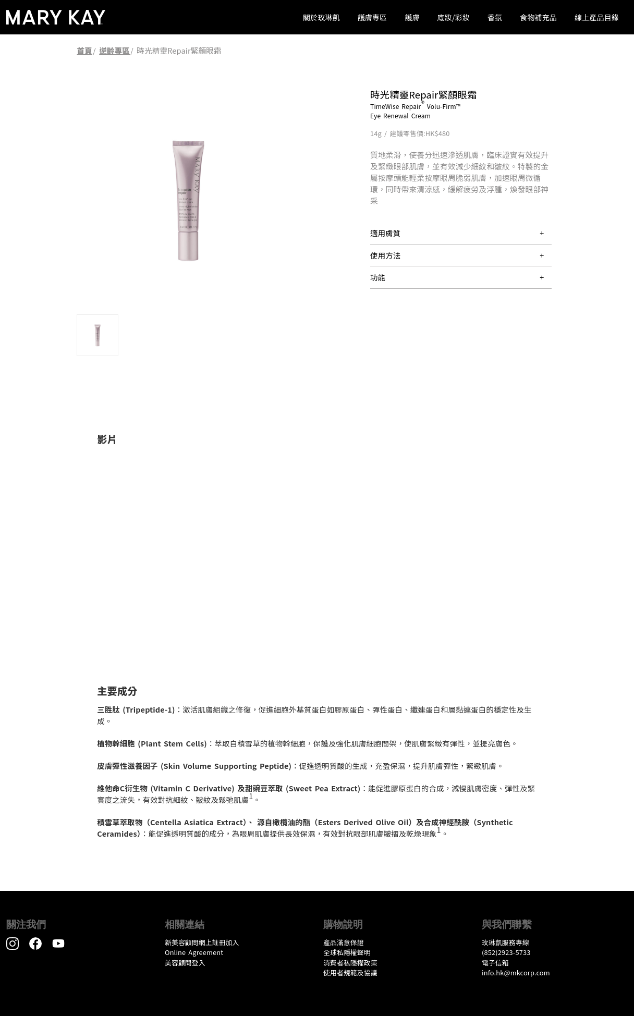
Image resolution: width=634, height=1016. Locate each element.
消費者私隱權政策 (350, 963)
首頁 (84, 50)
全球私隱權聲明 (347, 952)
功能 (377, 277)
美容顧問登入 (185, 963)
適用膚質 (385, 232)
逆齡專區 (114, 50)
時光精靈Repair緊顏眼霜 (179, 50)
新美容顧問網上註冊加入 (202, 942)
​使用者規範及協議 (350, 972)
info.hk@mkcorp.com (516, 972)
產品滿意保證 (343, 942)
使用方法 (385, 255)
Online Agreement (194, 952)
